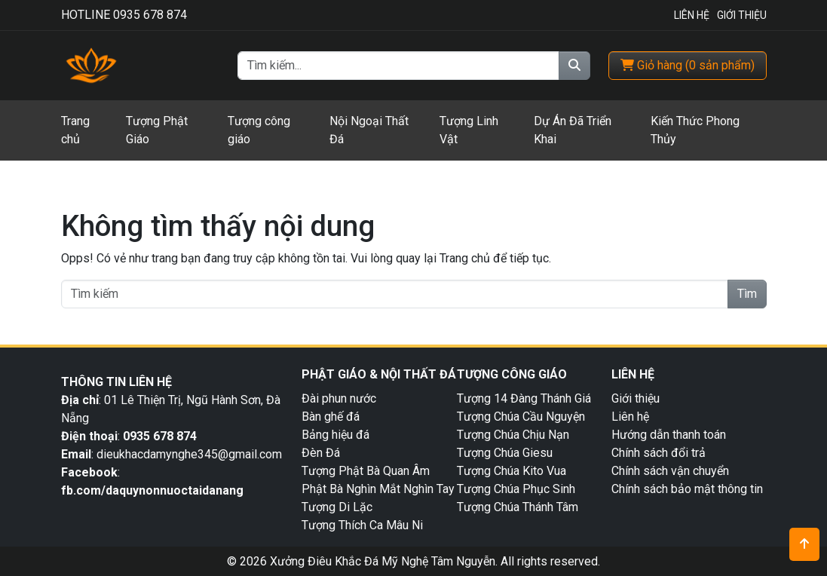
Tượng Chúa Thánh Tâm (517, 507)
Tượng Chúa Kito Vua (511, 471)
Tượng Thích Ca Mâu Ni (362, 525)
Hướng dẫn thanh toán (668, 434)
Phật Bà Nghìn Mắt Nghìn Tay (378, 489)
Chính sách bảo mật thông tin (687, 489)
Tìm (747, 293)
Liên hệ (630, 416)
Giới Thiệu (742, 15)
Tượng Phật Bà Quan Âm (366, 471)
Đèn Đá (321, 453)
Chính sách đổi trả (658, 453)
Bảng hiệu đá (335, 434)
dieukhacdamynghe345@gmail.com (189, 454)
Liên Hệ (691, 15)
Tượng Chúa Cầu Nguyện (521, 416)
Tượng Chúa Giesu (505, 453)
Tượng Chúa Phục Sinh (516, 489)
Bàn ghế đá (331, 416)
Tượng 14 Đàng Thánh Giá (524, 398)
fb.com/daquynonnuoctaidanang (154, 490)
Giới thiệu (635, 398)
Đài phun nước (339, 398)
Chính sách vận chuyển (670, 471)
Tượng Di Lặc (337, 507)
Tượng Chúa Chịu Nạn (513, 434)
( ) (687, 65)
